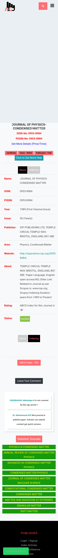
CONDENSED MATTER (29, 494)
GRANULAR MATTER (29, 505)
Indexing (34, 169)
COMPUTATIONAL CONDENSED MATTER (29, 488)
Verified (25, 318)
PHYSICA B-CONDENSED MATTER (29, 446)
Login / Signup (29, 540)
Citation (29, 553)
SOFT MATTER (29, 511)
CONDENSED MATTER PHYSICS (29, 472)
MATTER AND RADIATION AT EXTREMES (29, 499)
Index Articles (29, 545)
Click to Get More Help (29, 157)
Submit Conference (29, 549)
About (22, 169)
